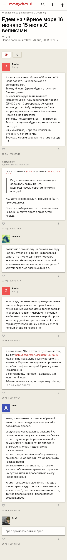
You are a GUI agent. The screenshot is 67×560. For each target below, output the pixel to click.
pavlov (29, 171)
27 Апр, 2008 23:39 (11, 281)
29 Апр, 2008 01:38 (11, 510)
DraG (29, 39)
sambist (16, 236)
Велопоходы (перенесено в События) (24, 12)
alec (14, 405)
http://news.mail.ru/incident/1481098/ (36, 354)
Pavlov (15, 64)
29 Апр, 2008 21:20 (45, 39)
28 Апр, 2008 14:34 (11, 398)
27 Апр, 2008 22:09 (11, 228)
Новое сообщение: (14, 39)
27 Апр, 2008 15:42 (11, 154)
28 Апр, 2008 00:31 (11, 340)
